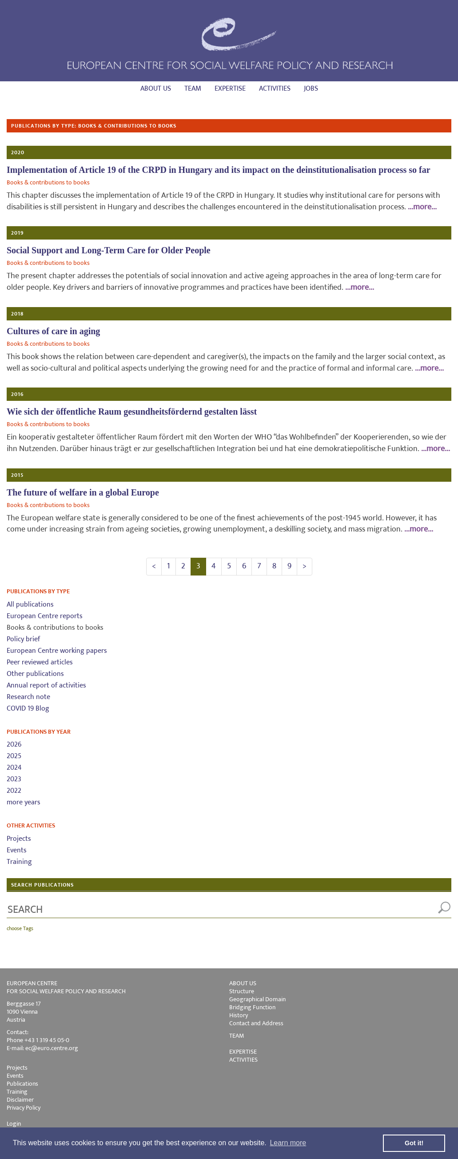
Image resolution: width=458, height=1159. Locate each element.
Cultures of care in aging (53, 331)
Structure (241, 991)
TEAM (236, 1036)
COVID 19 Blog (28, 709)
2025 (14, 756)
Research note (28, 697)
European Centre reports (45, 616)
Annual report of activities (46, 685)
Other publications (35, 674)
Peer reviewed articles (40, 662)
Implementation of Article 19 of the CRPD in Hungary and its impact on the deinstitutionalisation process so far (218, 170)
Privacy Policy (23, 1108)
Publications (22, 1084)
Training (19, 862)
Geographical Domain (257, 999)
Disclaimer (20, 1100)
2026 (14, 745)
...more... (422, 207)
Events (17, 850)
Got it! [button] (414, 1143)
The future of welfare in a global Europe (83, 492)
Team (192, 89)
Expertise (230, 89)
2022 (14, 791)
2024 (14, 768)
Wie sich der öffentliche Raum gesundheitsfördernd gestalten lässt (132, 411)
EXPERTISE (243, 1052)
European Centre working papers (57, 651)
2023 (14, 779)
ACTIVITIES (243, 1060)
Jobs (311, 89)
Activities (275, 89)
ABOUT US (242, 983)
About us (155, 89)
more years (23, 802)
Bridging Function (252, 1007)
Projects (19, 839)
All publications (30, 605)
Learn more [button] (288, 1143)
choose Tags (20, 928)
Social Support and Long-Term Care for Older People (109, 250)
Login (14, 1124)
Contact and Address (256, 1023)
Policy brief (23, 639)
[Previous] (154, 567)
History (238, 1015)
